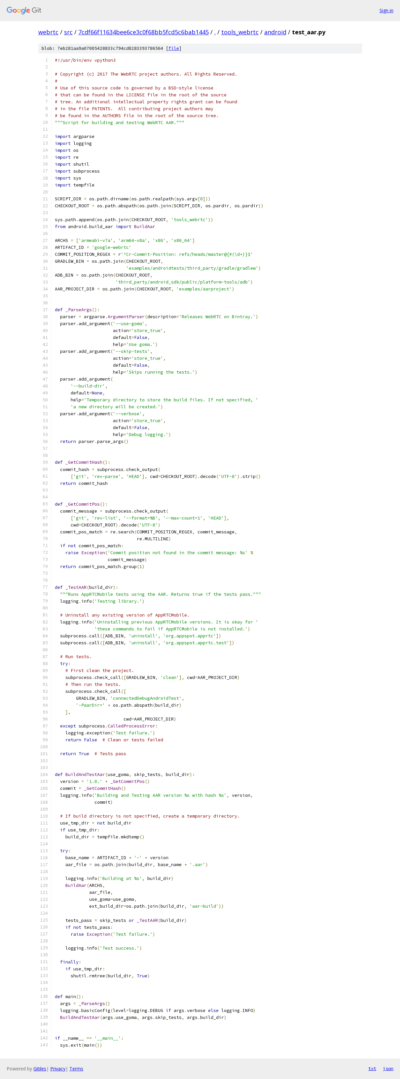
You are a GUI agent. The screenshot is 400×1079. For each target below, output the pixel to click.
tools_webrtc (240, 32)
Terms (76, 1068)
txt (372, 1068)
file (173, 48)
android (275, 32)
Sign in (386, 10)
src (68, 32)
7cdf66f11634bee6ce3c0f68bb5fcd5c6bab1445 (143, 32)
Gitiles (39, 1068)
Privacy (57, 1068)
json (388, 1068)
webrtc (48, 32)
